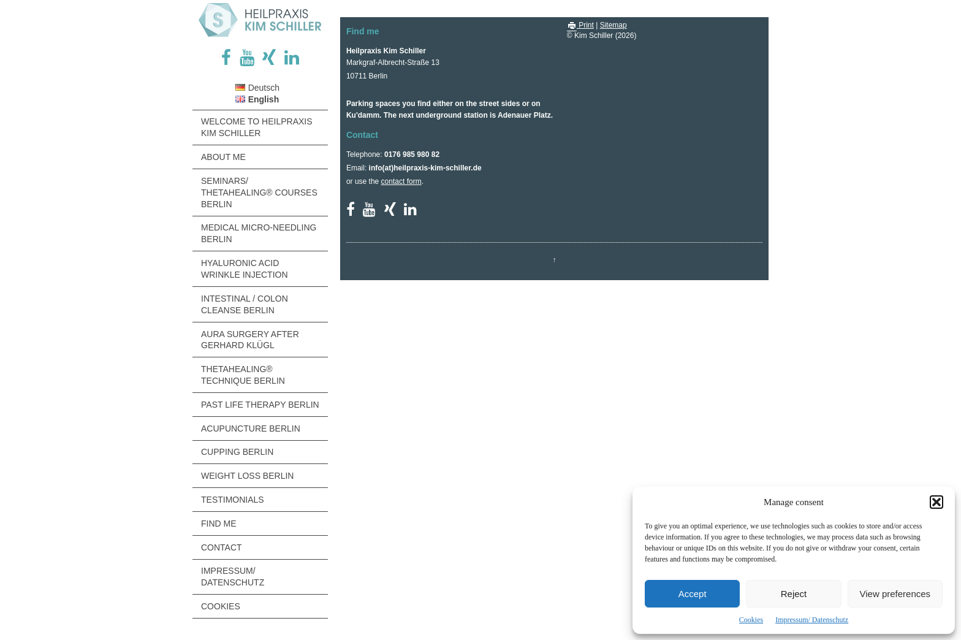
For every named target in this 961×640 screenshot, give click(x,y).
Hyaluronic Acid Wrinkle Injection (244, 269)
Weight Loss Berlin (247, 476)
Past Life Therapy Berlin (260, 405)
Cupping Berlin (237, 452)
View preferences (895, 594)
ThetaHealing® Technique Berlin (243, 375)
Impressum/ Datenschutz (811, 619)
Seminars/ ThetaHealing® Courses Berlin (259, 192)
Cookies (751, 619)
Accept (692, 594)
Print (580, 25)
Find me (219, 523)
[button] (936, 502)
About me (223, 157)
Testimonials (232, 500)
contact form (401, 181)
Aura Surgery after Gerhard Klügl (250, 340)
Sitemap (613, 25)
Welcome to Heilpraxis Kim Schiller (257, 127)
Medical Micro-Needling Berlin (259, 233)
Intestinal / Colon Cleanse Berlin (244, 304)
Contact (221, 547)
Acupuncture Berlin (250, 428)
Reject (794, 594)
